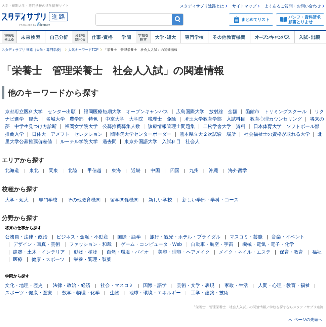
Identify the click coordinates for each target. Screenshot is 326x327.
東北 (34, 170)
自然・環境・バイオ (128, 252)
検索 (178, 19)
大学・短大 (165, 37)
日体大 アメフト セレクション (67, 134)
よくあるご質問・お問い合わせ (292, 6)
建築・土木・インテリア (39, 252)
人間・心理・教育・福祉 (284, 285)
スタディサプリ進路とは (202, 6)
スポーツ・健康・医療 (28, 292)
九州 (194, 170)
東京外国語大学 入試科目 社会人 (162, 141)
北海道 (12, 170)
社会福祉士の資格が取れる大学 (277, 134)
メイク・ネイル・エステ (245, 252)
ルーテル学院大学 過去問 (88, 141)
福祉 (317, 252)
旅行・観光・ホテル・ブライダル (185, 236)
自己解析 (59, 37)
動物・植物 (85, 252)
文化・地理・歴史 (24, 285)
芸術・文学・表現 (195, 285)
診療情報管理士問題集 (171, 126)
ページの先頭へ (308, 319)
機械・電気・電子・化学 (268, 244)
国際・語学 (129, 236)
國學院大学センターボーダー (140, 134)
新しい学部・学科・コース (210, 199)
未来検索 (30, 37)
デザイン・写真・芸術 (36, 244)
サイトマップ (244, 6)
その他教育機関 (229, 37)
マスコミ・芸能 (246, 236)
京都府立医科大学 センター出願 (40, 111)
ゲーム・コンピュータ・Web (151, 244)
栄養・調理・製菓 (92, 259)
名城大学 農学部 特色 (72, 119)
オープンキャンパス (272, 37)
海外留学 (237, 170)
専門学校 (194, 37)
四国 (174, 170)
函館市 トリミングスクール (276, 111)
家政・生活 (236, 285)
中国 (155, 170)
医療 (18, 259)
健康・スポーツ (48, 259)
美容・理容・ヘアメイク (184, 252)
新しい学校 (160, 199)
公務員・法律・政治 (26, 236)
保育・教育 (291, 252)
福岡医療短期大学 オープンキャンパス (126, 111)
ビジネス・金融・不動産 (82, 236)
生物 (114, 292)
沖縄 (213, 170)
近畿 (135, 170)
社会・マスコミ (116, 285)
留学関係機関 (124, 199)
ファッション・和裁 (90, 244)
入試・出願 (309, 37)
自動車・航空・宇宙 (212, 244)
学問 (126, 37)
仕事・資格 (102, 37)
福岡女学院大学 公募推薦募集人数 (102, 126)
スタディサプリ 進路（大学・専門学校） (32, 50)
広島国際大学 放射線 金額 (206, 111)
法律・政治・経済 (71, 285)
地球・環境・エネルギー (155, 292)
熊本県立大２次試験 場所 (207, 134)
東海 (116, 170)
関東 (53, 170)
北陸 (72, 170)
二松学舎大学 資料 (224, 126)
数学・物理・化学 (81, 292)
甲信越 (94, 170)
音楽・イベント (288, 236)
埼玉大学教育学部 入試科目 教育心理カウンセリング (243, 119)
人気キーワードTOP (83, 50)
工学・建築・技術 (210, 292)
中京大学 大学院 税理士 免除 (141, 119)
